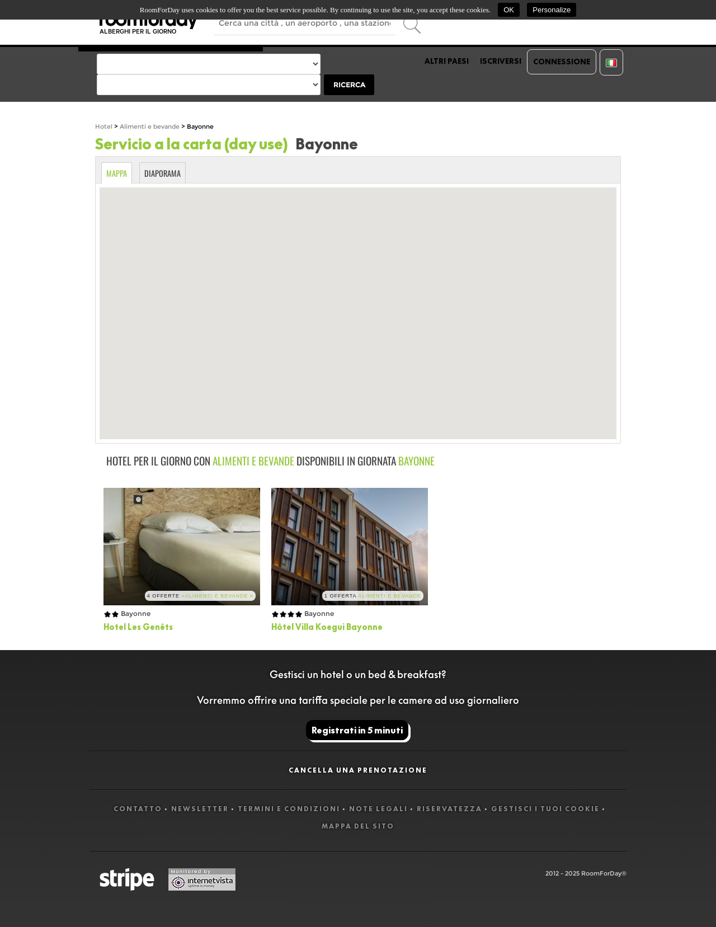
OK (508, 10)
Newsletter (200, 808)
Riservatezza (449, 808)
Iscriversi (500, 61)
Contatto (138, 808)
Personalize (552, 10)
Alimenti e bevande (150, 126)
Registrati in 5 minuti (357, 730)
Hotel (103, 126)
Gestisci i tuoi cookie (545, 808)
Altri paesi (447, 61)
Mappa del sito (358, 826)
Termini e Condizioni (289, 808)
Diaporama (162, 173)
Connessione (561, 61)
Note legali (378, 808)
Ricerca (349, 85)
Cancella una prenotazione (358, 770)
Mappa (116, 173)
